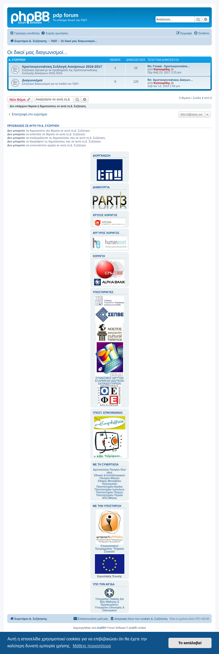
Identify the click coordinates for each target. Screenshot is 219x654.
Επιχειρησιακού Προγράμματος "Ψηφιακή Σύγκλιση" (109, 531)
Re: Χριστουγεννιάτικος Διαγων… (170, 79)
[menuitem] (54, 33)
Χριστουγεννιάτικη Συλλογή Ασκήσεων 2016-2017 (62, 67)
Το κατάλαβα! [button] (190, 643)
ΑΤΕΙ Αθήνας (109, 498)
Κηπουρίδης (161, 69)
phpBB (101, 627)
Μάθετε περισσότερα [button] (92, 646)
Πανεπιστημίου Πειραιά (109, 495)
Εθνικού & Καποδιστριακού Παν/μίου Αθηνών (109, 477)
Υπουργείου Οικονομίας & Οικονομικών (109, 609)
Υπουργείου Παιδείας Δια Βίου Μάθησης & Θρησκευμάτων (109, 602)
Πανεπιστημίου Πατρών (109, 492)
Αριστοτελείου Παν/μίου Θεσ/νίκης (109, 471)
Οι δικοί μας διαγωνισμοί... (37, 52)
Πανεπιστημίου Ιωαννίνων (109, 489)
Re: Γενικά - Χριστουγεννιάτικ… (169, 66)
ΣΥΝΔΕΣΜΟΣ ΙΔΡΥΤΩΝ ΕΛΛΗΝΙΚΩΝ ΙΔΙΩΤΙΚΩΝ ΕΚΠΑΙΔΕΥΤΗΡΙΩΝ (109, 381)
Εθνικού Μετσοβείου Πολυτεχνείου (109, 482)
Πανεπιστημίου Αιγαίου (109, 486)
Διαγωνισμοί (32, 80)
